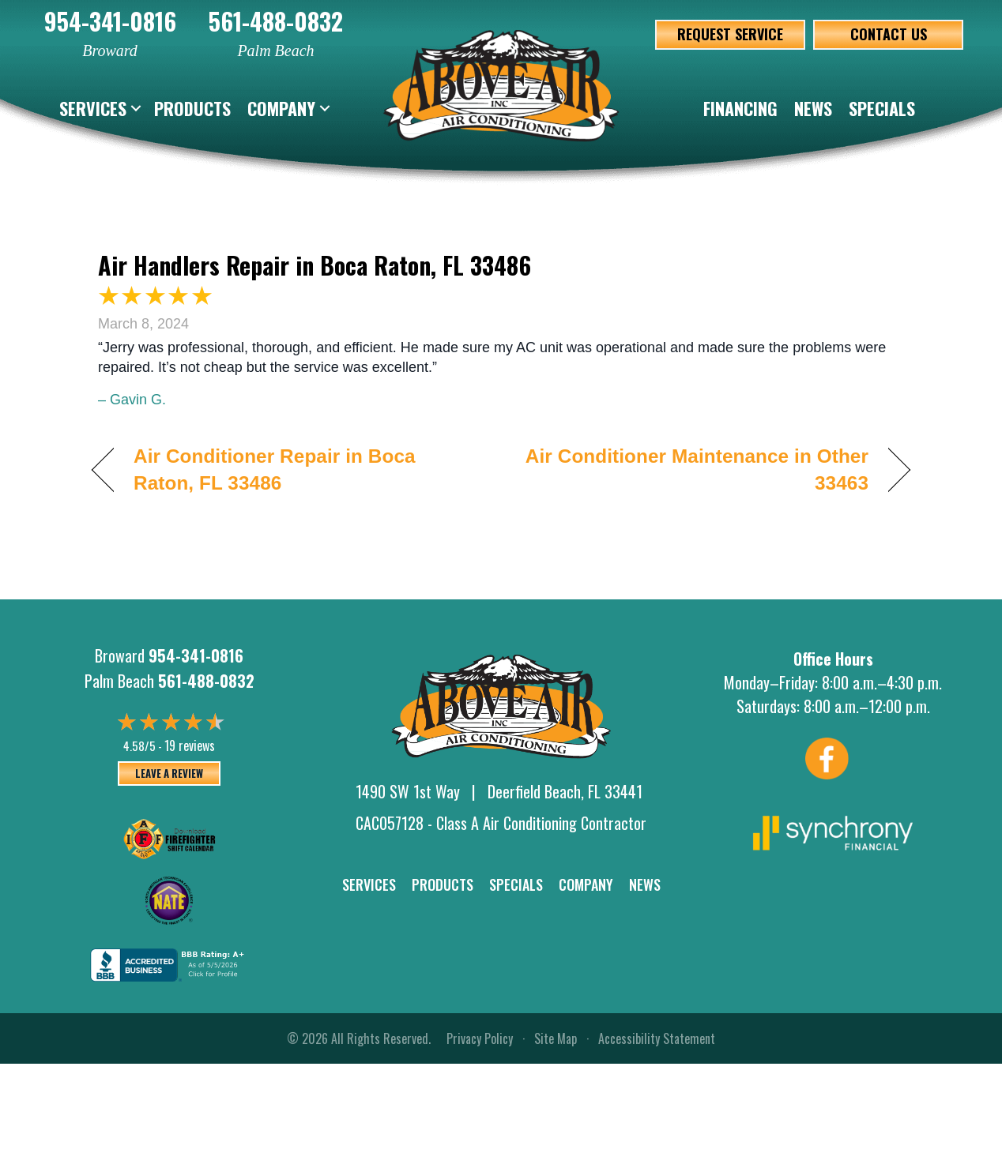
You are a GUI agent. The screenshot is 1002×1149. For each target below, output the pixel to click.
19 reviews (189, 745)
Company (281, 108)
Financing (740, 108)
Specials (882, 108)
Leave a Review (169, 773)
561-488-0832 (276, 21)
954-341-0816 (110, 21)
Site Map (555, 1038)
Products (192, 108)
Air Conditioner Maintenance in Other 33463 (696, 469)
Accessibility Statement (656, 1038)
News (813, 108)
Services (92, 108)
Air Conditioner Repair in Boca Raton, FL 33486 (275, 469)
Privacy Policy (479, 1038)
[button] (135, 108)
